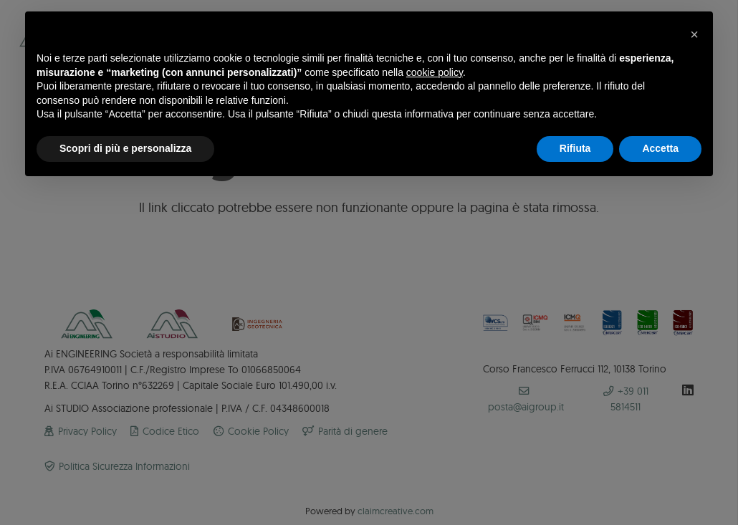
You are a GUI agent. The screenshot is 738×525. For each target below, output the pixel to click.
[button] (694, 34)
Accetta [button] (660, 148)
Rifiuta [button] (575, 148)
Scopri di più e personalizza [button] (125, 148)
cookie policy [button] (434, 72)
